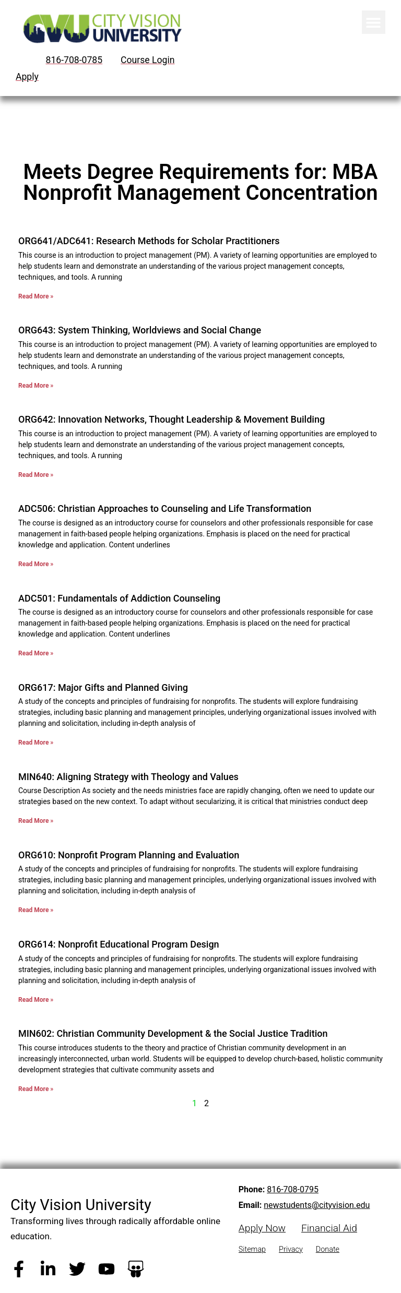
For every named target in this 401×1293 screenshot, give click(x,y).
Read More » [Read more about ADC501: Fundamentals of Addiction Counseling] (35, 653)
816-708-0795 (293, 1189)
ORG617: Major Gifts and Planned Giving (103, 687)
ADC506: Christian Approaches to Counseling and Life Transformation (164, 508)
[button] (373, 22)
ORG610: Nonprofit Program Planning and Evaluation (128, 854)
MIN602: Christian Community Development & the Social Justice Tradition (173, 1033)
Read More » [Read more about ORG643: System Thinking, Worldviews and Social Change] (35, 385)
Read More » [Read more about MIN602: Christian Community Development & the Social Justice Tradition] (35, 1089)
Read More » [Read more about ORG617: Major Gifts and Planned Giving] (35, 742)
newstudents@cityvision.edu (317, 1205)
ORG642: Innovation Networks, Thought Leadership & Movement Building (171, 419)
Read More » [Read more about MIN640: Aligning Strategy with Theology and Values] (35, 820)
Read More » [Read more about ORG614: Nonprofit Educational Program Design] (35, 999)
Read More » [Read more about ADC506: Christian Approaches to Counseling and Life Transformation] (35, 564)
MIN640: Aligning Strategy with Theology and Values (128, 776)
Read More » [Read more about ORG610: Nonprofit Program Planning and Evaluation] (35, 910)
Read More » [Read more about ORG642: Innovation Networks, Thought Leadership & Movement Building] (35, 474)
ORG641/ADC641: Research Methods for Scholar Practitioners (149, 240)
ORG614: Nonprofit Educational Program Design (118, 944)
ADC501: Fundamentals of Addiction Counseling (119, 598)
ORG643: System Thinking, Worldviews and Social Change (139, 330)
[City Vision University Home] (100, 28)
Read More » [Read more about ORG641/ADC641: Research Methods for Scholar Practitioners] (35, 296)
